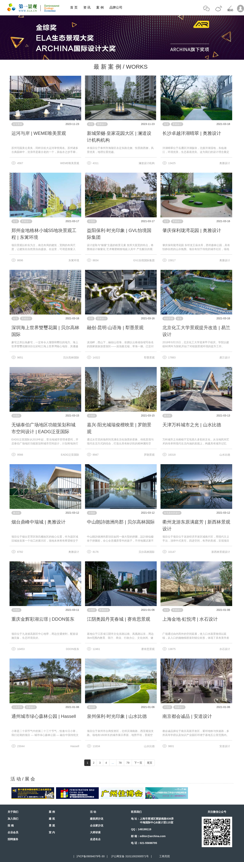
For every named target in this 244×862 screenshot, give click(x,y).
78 (120, 762)
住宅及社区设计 (172, 513)
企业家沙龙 (96, 825)
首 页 (74, 7)
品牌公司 (115, 7)
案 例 (100, 7)
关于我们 (13, 811)
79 (127, 762)
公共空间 (17, 707)
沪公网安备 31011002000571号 (130, 856)
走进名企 (95, 839)
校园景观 (168, 318)
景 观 (52, 825)
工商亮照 (164, 856)
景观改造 (103, 610)
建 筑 (52, 818)
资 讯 (87, 7)
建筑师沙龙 (96, 818)
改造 (179, 318)
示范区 (91, 221)
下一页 (138, 762)
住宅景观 (17, 124)
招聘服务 (13, 839)
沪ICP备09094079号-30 (90, 856)
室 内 (52, 832)
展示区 (167, 415)
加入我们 (13, 818)
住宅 (90, 124)
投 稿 (11, 825)
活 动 (93, 811)
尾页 (149, 762)
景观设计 (101, 124)
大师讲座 (95, 832)
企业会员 (13, 832)
